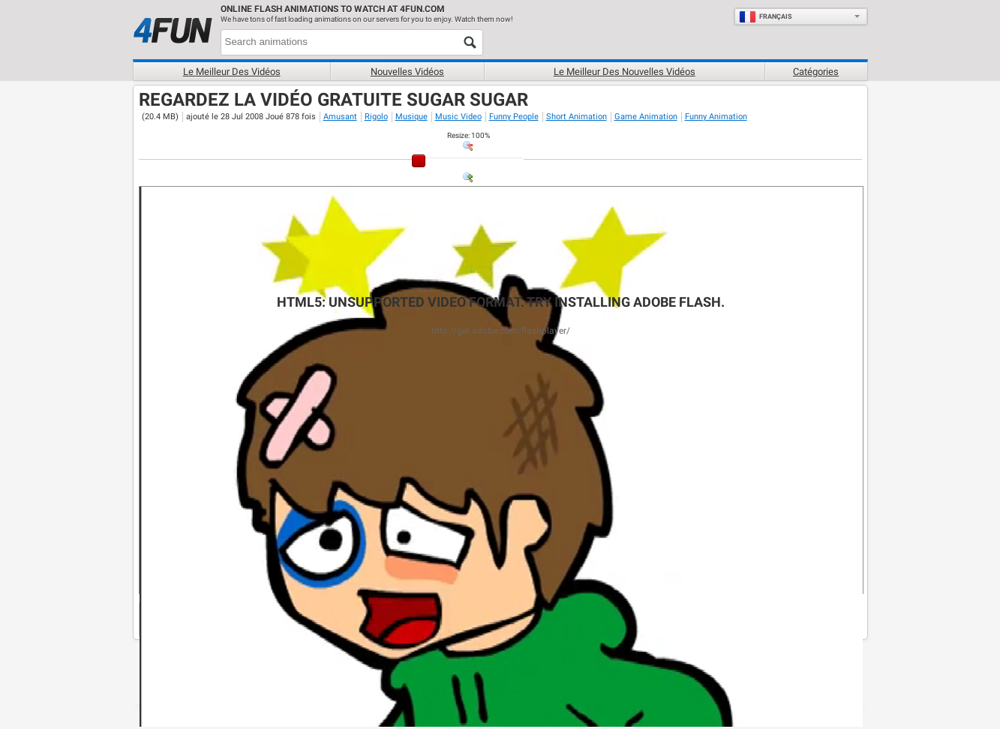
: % (468, 135)
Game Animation (645, 117)
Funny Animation (716, 117)
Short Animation (576, 117)
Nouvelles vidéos (407, 71)
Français (765, 16)
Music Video (458, 117)
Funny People (514, 117)
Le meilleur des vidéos (232, 71)
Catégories (816, 71)
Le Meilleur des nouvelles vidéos (624, 71)
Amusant (340, 117)
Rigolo (376, 117)
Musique (411, 117)
